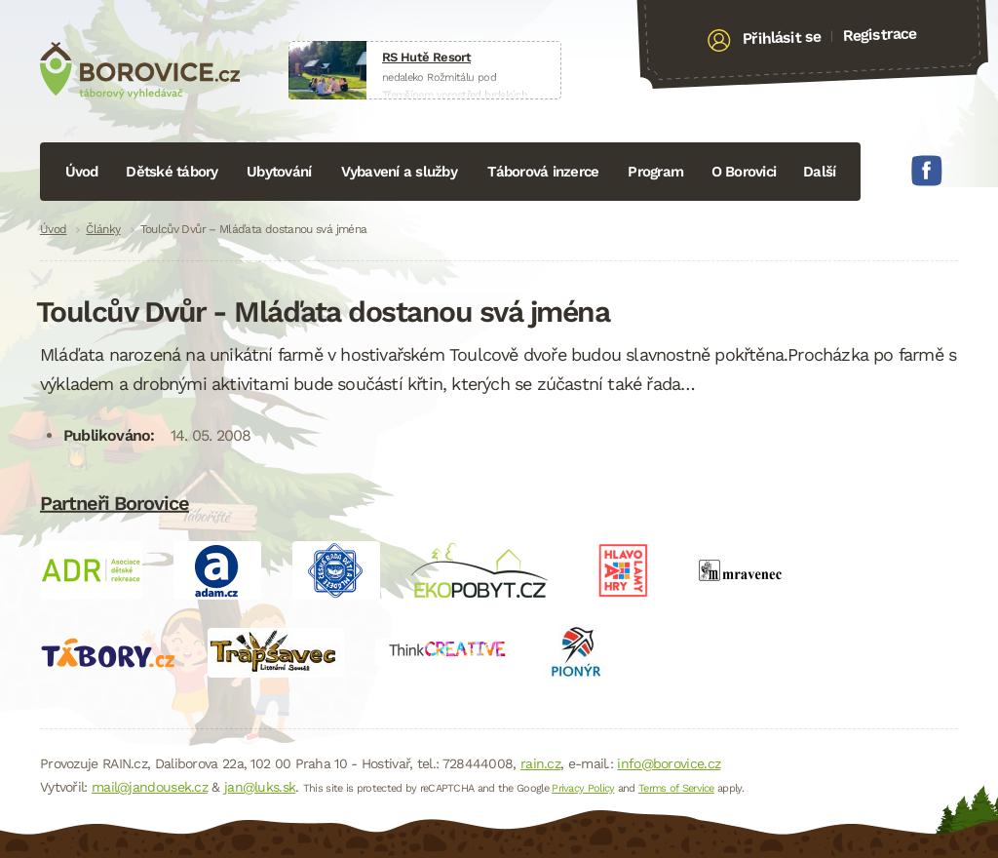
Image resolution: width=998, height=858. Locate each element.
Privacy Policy (583, 788)
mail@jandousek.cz (150, 787)
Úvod (81, 171)
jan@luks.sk (259, 787)
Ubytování (279, 171)
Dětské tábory (171, 171)
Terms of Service (676, 788)
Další (819, 171)
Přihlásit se (782, 38)
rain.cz (540, 763)
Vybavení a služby (399, 171)
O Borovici (744, 171)
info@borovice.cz (668, 763)
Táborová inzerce (542, 171)
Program (655, 171)
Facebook (926, 170)
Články (103, 229)
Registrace (879, 34)
